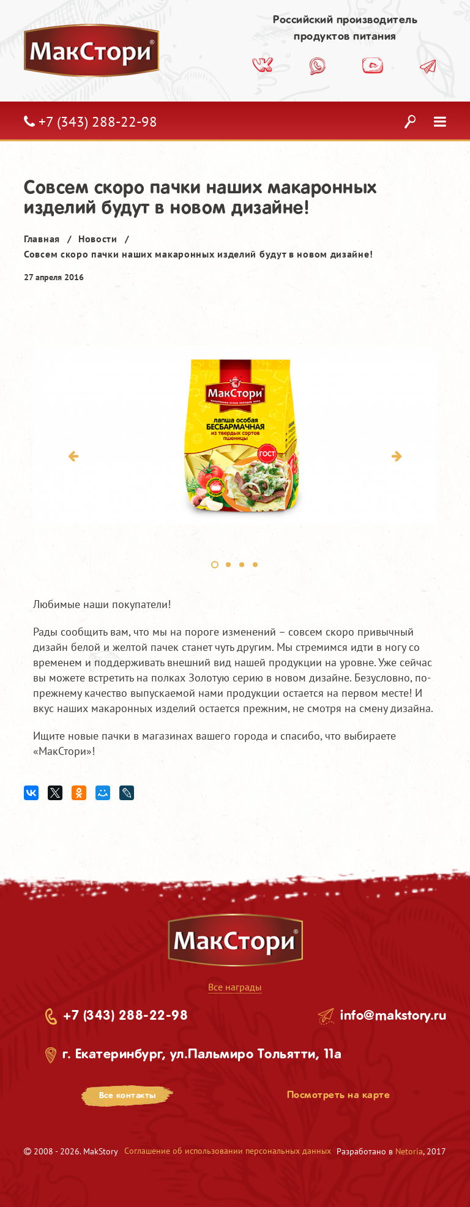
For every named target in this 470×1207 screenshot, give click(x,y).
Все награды (235, 987)
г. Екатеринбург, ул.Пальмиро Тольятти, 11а (201, 1054)
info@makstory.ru (393, 1016)
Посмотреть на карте (338, 1095)
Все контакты (127, 1095)
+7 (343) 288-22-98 (125, 1016)
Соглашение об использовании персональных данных (227, 1150)
